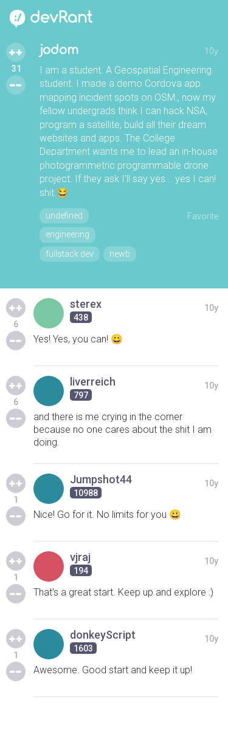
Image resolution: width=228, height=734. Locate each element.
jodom (59, 50)
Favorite (202, 216)
